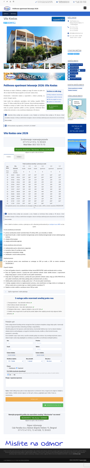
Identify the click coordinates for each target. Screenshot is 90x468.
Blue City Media (83, 460)
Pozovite (53, 405)
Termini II (19, 157)
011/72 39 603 (74, 30)
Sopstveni (20, 368)
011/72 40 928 (74, 29)
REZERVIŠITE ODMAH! (53, 107)
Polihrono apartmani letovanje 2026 (25, 8)
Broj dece (47, 358)
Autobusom (12, 368)
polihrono (6, 13)
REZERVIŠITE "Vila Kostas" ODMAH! (34, 418)
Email (8, 346)
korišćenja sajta (77, 454)
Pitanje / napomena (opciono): (14, 378)
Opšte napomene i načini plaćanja (17, 292)
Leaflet (69, 118)
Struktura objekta (11, 358)
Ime (8, 340)
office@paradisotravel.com (64, 1)
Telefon (38, 346)
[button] (63, 28)
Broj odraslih (29, 358)
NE (14, 375)
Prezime (38, 340)
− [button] (70, 103)
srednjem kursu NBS (54, 224)
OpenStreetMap (80, 118)
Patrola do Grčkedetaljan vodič (77, 128)
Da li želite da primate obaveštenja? (16, 371)
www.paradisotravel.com (64, 2)
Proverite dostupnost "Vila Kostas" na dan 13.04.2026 (34, 150)
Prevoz (9, 366)
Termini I (8, 157)
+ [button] (70, 100)
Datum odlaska (40, 352)
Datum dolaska (11, 352)
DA (10, 375)
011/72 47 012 (74, 27)
